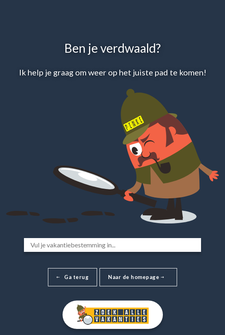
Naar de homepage (136, 277)
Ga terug (72, 277)
